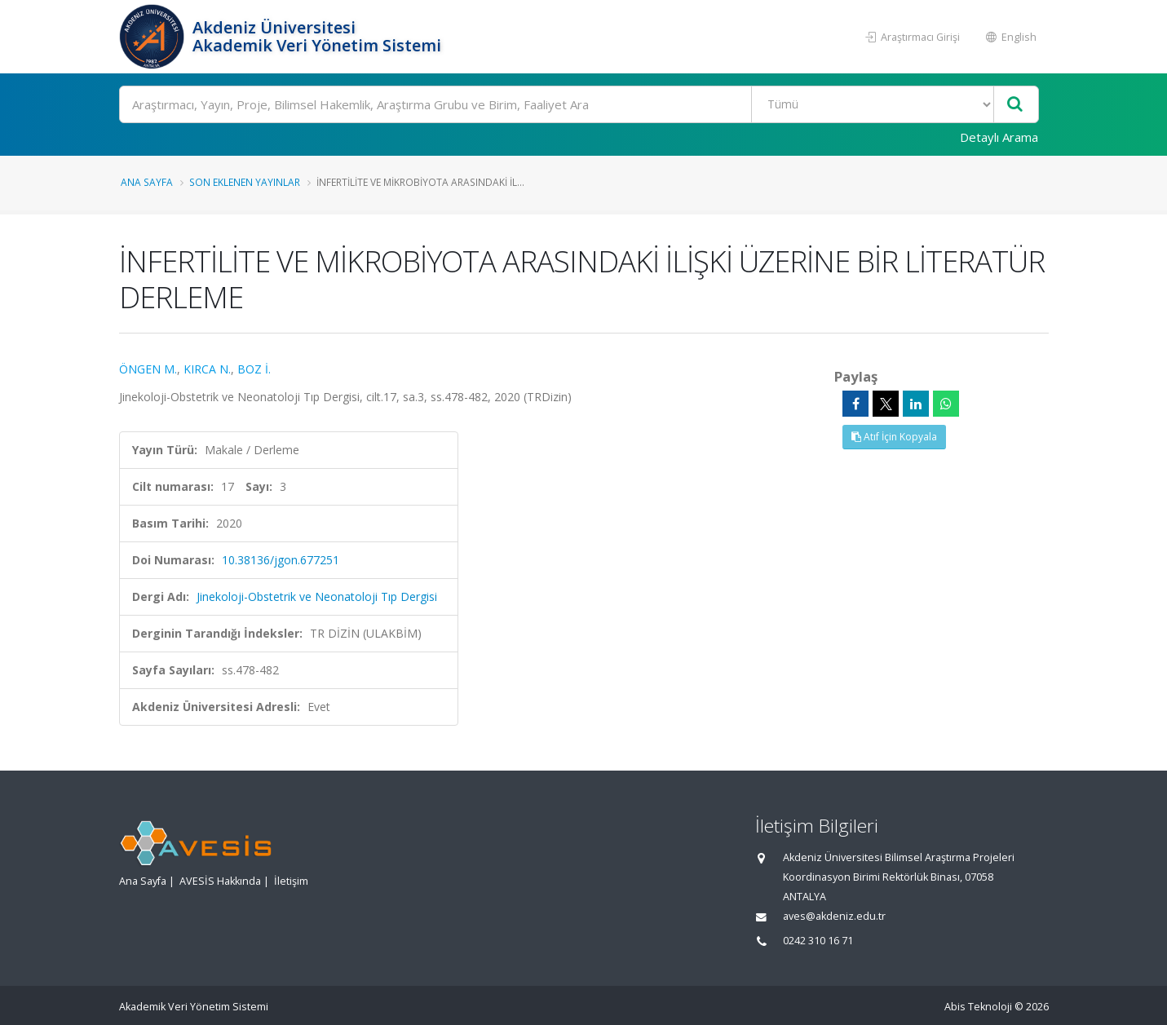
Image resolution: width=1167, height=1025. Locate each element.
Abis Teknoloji (978, 1007)
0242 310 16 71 (818, 941)
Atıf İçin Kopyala (894, 437)
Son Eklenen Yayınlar (244, 181)
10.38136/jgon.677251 (280, 560)
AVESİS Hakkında (220, 881)
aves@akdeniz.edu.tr (834, 916)
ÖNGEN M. (148, 369)
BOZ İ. (254, 369)
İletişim (291, 881)
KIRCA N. (207, 369)
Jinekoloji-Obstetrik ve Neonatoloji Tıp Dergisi (317, 596)
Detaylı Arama (999, 137)
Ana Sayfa (147, 181)
